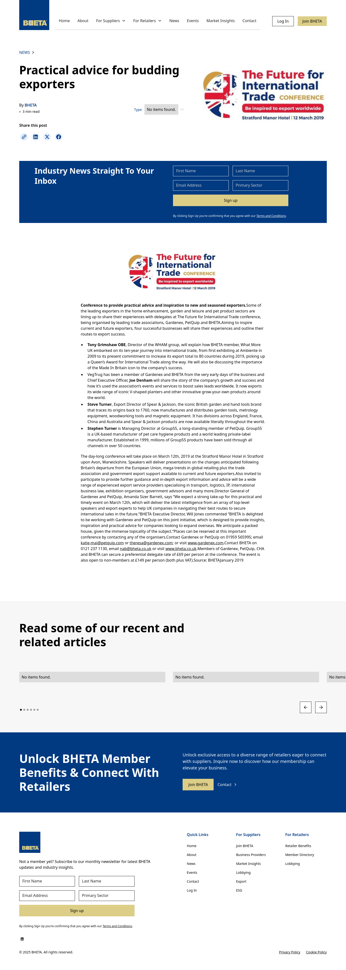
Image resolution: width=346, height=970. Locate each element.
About (83, 20)
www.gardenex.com (205, 542)
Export (241, 881)
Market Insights (220, 20)
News (174, 20)
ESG (239, 890)
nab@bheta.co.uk (135, 548)
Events (193, 20)
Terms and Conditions (271, 216)
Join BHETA (312, 21)
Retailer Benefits (298, 845)
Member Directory (299, 854)
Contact (249, 20)
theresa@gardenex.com (151, 542)
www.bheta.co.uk (180, 548)
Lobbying (243, 872)
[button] (111, 21)
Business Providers (251, 854)
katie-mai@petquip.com (102, 542)
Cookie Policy (316, 952)
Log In (283, 21)
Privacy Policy (289, 952)
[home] (34, 15)
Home (64, 20)
